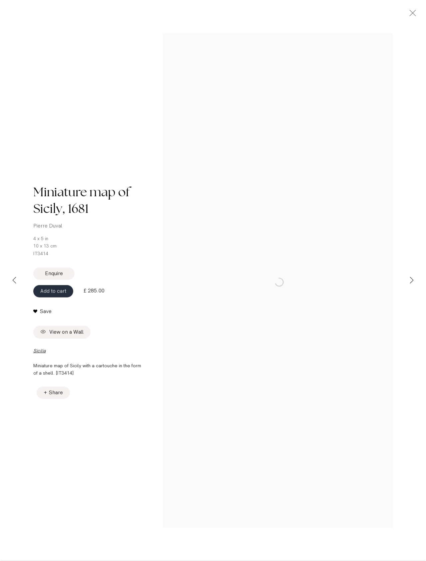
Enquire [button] (54, 278)
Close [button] (417, 15)
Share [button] (56, 397)
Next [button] (411, 280)
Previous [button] (14, 280)
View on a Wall (62, 337)
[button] (42, 316)
